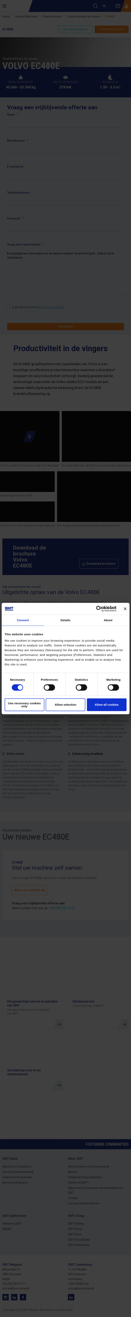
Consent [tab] (23, 620)
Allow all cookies (107, 704)
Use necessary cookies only (24, 705)
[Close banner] (125, 608)
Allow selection (65, 704)
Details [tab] (66, 620)
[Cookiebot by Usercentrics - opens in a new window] (99, 609)
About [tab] (108, 620)
